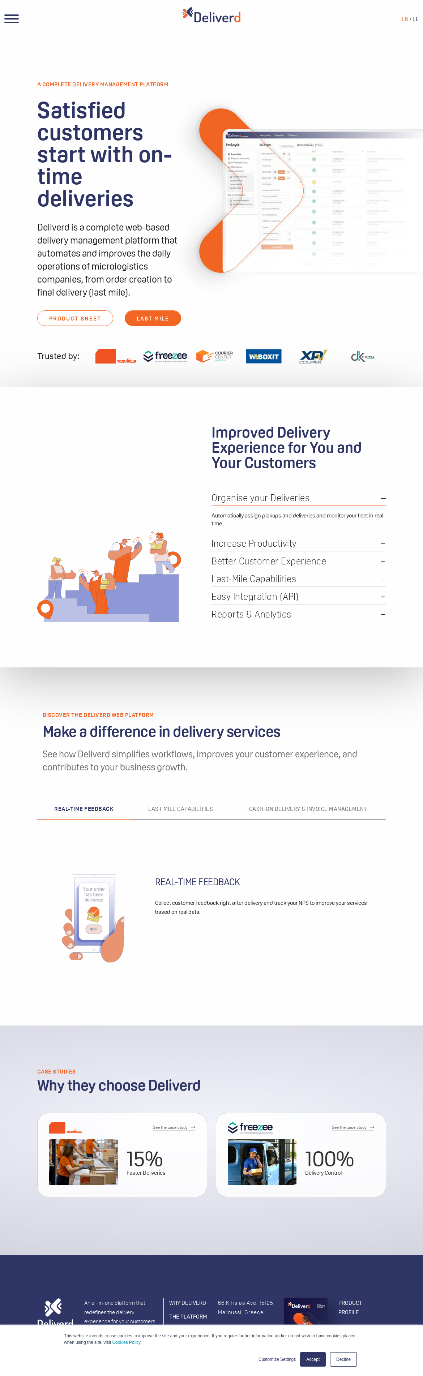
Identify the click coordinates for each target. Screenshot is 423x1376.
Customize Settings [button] (277, 1359)
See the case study (170, 1127)
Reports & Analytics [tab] (251, 615)
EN (405, 19)
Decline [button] (343, 1359)
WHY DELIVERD (187, 1303)
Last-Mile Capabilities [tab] (254, 579)
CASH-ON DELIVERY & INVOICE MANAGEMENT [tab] (308, 809)
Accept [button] (313, 1359)
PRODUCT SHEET (75, 318)
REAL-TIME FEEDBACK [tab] (84, 809)
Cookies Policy (126, 1342)
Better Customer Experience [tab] (269, 561)
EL (416, 19)
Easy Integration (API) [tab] (255, 597)
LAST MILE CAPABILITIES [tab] (180, 809)
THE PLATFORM (188, 1316)
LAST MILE (153, 318)
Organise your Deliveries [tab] (260, 498)
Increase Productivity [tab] (254, 544)
